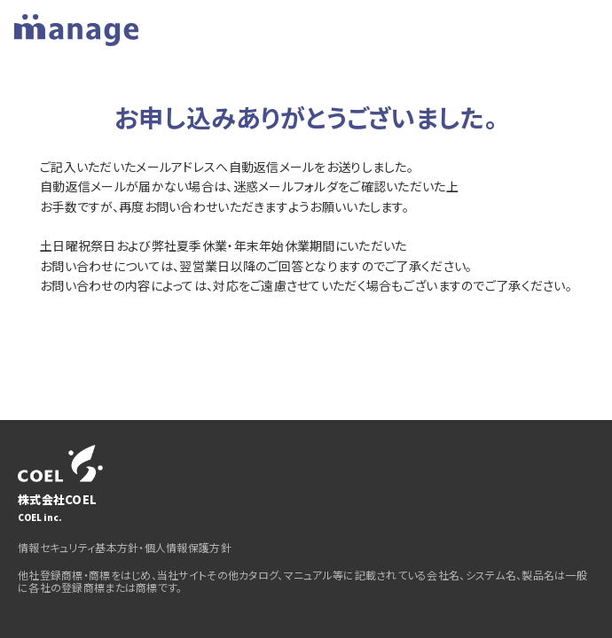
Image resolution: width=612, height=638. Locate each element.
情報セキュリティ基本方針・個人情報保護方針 (124, 547)
